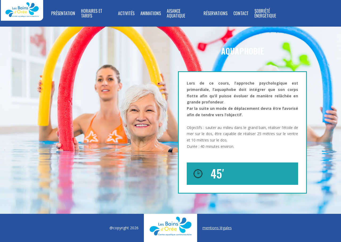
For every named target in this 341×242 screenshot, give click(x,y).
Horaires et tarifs (91, 14)
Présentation (63, 13)
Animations (150, 13)
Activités (126, 13)
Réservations (216, 13)
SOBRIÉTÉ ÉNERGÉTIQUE (265, 14)
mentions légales (217, 227)
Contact (241, 13)
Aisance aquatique (176, 14)
